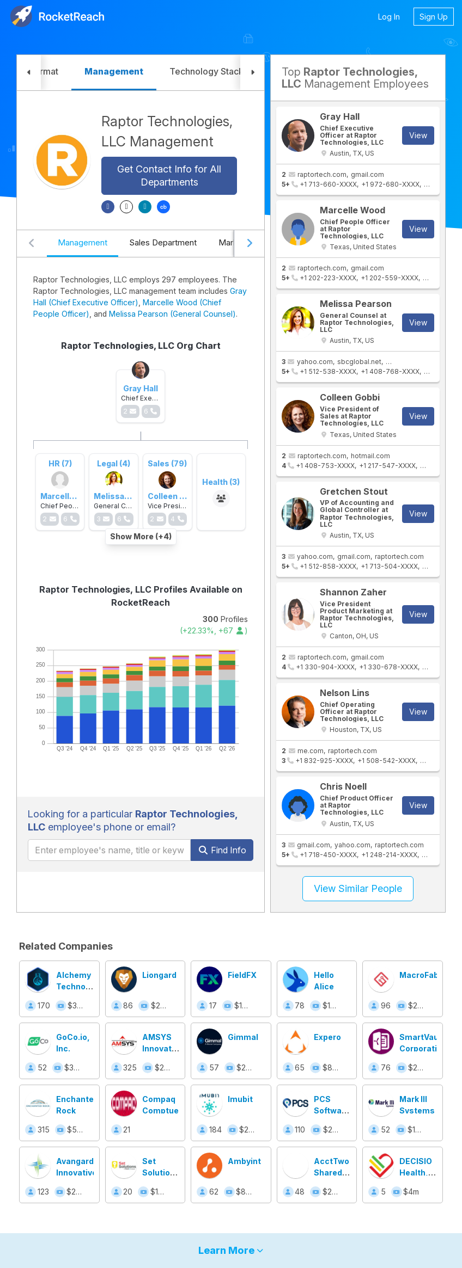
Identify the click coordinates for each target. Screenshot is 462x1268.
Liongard (159, 975)
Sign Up (434, 16)
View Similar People (358, 888)
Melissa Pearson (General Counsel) (172, 313)
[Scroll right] (249, 243)
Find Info (222, 850)
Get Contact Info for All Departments (169, 175)
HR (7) (60, 463)
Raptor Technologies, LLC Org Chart (141, 345)
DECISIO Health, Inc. (415, 1172)
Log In (389, 16)
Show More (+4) (141, 536)
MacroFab (419, 975)
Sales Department (163, 242)
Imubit (240, 1099)
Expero (327, 1037)
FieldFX (242, 975)
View (418, 135)
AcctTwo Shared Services (331, 1172)
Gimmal (243, 1037)
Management (82, 242)
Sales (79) (167, 463)
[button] (29, 72)
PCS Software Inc (332, 1110)
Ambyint (244, 1161)
